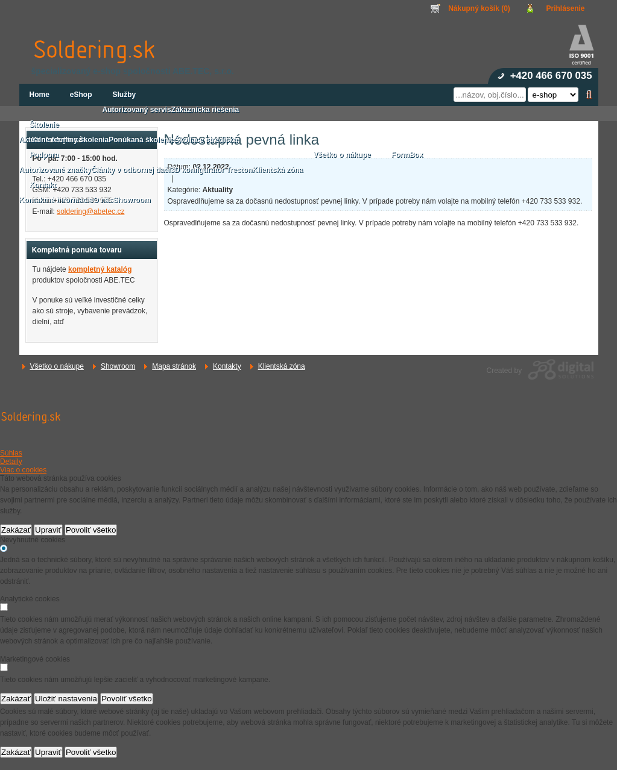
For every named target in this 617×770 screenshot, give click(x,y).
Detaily (11, 461)
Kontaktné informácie (56, 200)
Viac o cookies (23, 470)
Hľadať (589, 94)
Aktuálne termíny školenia (64, 140)
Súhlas (11, 453)
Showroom (118, 366)
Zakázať (16, 529)
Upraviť (48, 529)
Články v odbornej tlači (130, 170)
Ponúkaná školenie (141, 140)
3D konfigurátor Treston (211, 170)
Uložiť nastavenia (66, 698)
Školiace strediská (206, 140)
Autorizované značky (55, 170)
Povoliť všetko (91, 529)
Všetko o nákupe (57, 366)
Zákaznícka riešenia (205, 109)
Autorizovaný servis (137, 109)
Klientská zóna (281, 366)
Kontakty (227, 366)
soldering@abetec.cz (90, 211)
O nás (103, 200)
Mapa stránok (174, 366)
